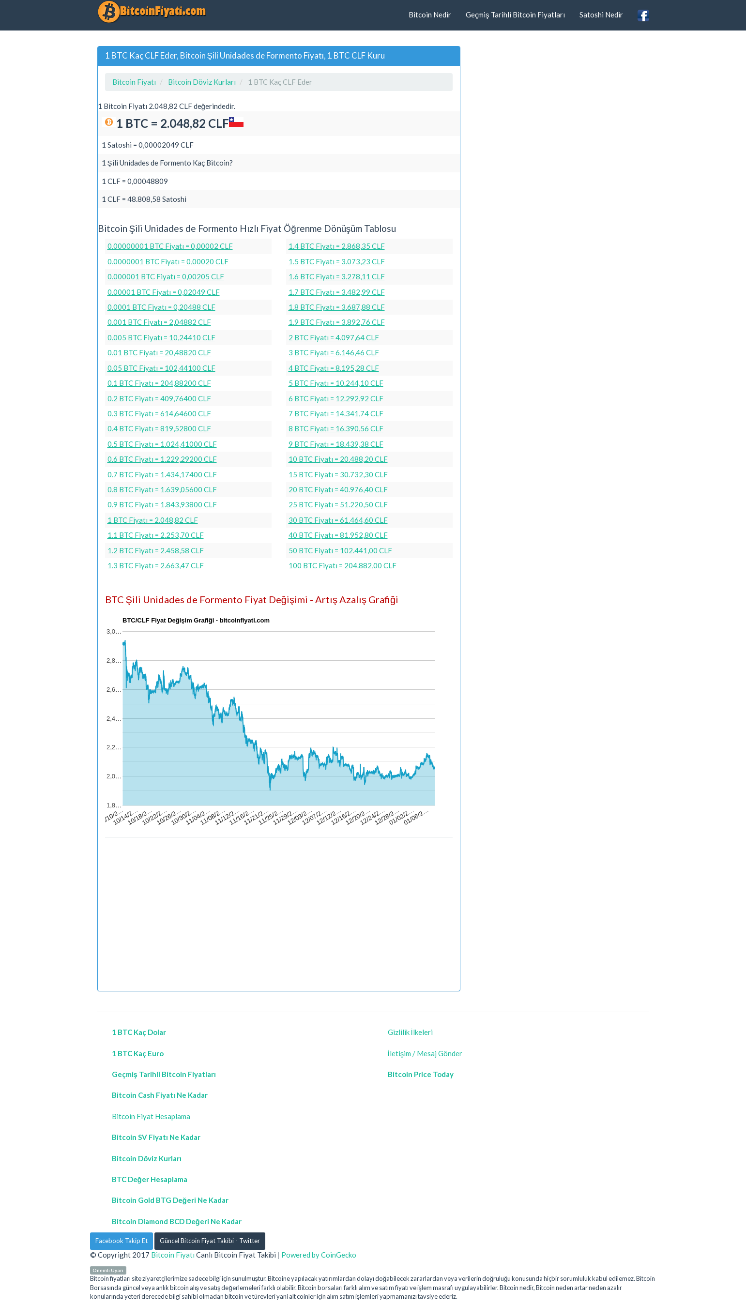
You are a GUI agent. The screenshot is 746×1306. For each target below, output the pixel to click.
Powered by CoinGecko (318, 1254)
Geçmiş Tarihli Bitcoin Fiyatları (515, 14)
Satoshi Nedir (601, 14)
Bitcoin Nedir (430, 14)
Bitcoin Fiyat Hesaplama (151, 1116)
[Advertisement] (279, 916)
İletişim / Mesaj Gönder (425, 1053)
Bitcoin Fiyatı (173, 1254)
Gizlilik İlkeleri (410, 1032)
